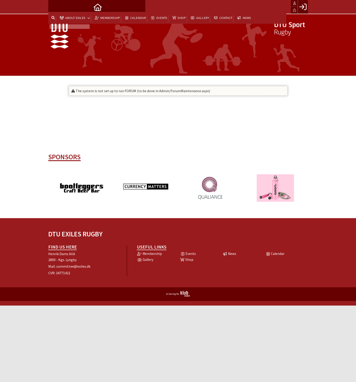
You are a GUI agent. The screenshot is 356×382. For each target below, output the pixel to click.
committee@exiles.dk (73, 266)
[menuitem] (55, 7)
